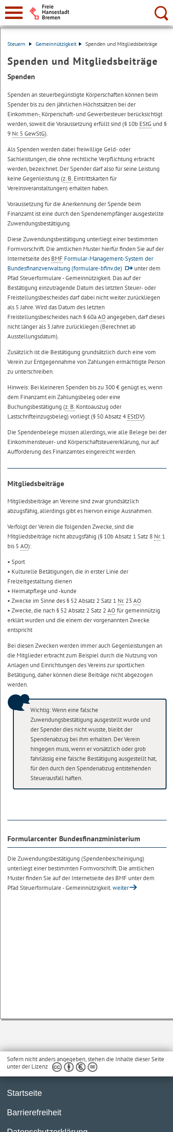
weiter (121, 888)
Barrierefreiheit (34, 1112)
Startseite (24, 1093)
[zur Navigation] (14, 12)
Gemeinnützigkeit (59, 43)
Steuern (19, 43)
